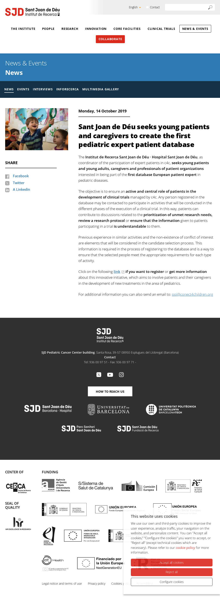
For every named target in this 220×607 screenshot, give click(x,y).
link (117, 271)
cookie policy (185, 547)
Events (23, 89)
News (14, 72)
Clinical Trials (161, 29)
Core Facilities (127, 29)
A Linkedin (21, 189)
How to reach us (110, 391)
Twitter (18, 182)
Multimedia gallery (100, 89)
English (133, 7)
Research (69, 29)
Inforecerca (67, 89)
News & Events (195, 29)
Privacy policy (96, 583)
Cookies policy (120, 583)
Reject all (172, 572)
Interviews (43, 89)
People (48, 29)
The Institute (23, 29)
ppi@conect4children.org (192, 294)
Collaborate (110, 39)
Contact (155, 7)
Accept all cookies (172, 562)
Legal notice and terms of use (62, 583)
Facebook (21, 176)
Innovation (96, 29)
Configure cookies (172, 582)
